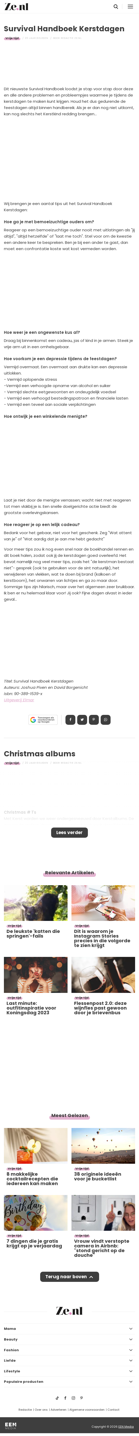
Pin (94, 720)
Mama (10, 1328)
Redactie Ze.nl (71, 38)
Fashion (11, 1350)
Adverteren (59, 1410)
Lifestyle (12, 1371)
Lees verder (69, 832)
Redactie (25, 1410)
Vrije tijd (12, 38)
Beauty (10, 1339)
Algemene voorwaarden (87, 1410)
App (106, 720)
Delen (70, 720)
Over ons (41, 1410)
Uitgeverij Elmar (19, 700)
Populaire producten (23, 1381)
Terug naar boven (66, 1277)
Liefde (10, 1360)
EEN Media (126, 1427)
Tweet (82, 720)
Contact (113, 1410)
